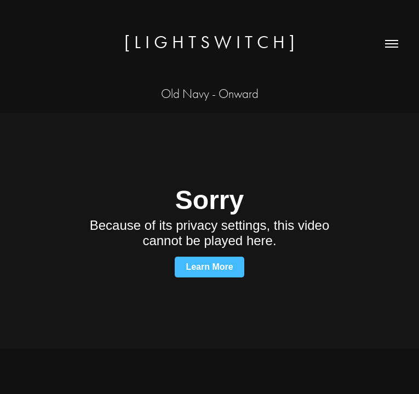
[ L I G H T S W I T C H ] (209, 42)
